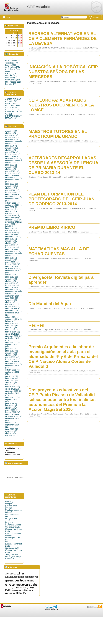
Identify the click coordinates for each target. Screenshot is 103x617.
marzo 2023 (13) (12, 171)
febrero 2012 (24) (12, 387)
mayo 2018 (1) (11, 241)
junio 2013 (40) (11, 351)
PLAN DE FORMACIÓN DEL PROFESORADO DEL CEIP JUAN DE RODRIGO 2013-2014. (61, 199)
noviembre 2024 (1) (13, 142)
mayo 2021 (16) (12, 209)
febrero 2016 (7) (12, 285)
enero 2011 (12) (12, 414)
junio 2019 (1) (11, 228)
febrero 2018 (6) (12, 247)
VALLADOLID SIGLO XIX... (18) (12, 108)
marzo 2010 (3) (11, 435)
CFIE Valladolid (38, 7)
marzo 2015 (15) (12, 304)
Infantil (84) (10, 78)
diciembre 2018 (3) (13, 237)
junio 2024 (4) (11, 146)
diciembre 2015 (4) (13, 289)
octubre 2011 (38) (12, 397)
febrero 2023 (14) (12, 173)
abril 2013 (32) (11, 355)
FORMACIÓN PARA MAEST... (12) (13, 117)
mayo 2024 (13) (12, 148)
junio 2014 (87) (11, 323)
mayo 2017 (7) (11, 260)
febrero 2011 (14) (12, 412)
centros (20, 580)
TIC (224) (9, 59)
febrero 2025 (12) (12, 137)
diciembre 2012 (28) (13, 363)
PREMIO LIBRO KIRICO (52, 227)
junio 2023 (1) (11, 165)
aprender (9, 581)
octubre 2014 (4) (12, 317)
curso (28, 584)
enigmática (13, 588)
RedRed (36, 325)
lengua (27, 588)
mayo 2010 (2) (11, 431)
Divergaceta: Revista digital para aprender (61, 280)
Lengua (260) (11, 65)
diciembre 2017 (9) (13, 251)
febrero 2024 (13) (12, 154)
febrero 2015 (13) (12, 306)
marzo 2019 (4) (11, 230)
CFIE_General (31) (13, 61)
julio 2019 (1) (10, 226)
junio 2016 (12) (11, 277)
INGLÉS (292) (11, 75)
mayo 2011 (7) (11, 406)
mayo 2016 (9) (11, 279)
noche (16, 590)
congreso (18, 584)
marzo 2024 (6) (11, 152)
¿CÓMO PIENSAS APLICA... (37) (13, 100)
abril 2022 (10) (11, 188)
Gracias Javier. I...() (13, 529)
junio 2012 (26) (11, 378)
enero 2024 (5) (11, 156)
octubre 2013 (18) (12, 342)
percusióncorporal (26, 590)
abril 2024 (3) (10, 150)
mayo (32, 588)
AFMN (10, 573)
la (24, 588)
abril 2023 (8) (10, 169)
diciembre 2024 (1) (13, 139)
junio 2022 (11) (11, 184)
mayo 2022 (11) (12, 186)
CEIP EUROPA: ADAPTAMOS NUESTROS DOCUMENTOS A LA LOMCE (61, 105)
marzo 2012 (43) (12, 385)
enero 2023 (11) (12, 175)
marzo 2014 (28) (12, 330)
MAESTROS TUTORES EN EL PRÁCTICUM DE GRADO (58, 134)
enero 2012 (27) (12, 389)
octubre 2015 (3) (12, 294)
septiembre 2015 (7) (13, 296)
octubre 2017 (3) (12, 256)
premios (8, 593)
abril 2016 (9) (10, 281)
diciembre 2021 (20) (13, 196)
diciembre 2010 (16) (13, 416)
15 (5, 574)
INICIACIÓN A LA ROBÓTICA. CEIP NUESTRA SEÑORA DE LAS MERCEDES (63, 71)
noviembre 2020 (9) (13, 222)
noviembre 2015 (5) (13, 292)
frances (19, 588)
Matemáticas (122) (13, 82)
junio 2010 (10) (11, 429)
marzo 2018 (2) (11, 245)
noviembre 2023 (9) (13, 161)
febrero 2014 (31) (12, 332)
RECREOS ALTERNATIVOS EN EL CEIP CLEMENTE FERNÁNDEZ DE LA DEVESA (63, 38)
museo (8, 590)
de (35, 584)
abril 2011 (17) (11, 408)
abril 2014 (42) (11, 328)
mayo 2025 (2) (11, 131)
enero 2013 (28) (12, 361)
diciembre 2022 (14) (13, 177)
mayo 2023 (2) (11, 167)
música (13, 590)
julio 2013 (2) (10, 349)
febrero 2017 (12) (12, 264)
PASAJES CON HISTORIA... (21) (12, 104)
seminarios (19, 592)
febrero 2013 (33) (12, 359)
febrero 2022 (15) (12, 192)
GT (23, 574)
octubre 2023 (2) (12, 163)
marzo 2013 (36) (12, 357)
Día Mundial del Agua (50, 303)
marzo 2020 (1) (11, 224)
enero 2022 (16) (12, 194)
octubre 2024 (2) (12, 144)
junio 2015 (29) (11, 298)
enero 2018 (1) (11, 249)
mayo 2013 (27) (12, 353)
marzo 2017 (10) (12, 262)
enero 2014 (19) (12, 334)
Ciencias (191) (11, 73)
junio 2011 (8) (11, 404)
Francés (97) (10, 84)
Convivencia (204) (12, 80)
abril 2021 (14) (11, 211)
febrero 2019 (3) (12, 232)
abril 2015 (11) (11, 302)
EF (19, 573)
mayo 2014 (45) (12, 325)
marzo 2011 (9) (11, 410)
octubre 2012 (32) (12, 370)
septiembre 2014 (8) (13, 319)
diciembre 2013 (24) (13, 336)
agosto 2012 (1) (12, 376)
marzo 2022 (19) (12, 190)
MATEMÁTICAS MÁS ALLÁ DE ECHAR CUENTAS (59, 251)
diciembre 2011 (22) (13, 391)
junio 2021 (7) (11, 207)
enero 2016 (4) (11, 287)
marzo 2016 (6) (11, 283)
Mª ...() (13, 544)
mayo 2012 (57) (12, 380)
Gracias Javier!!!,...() (13, 550)
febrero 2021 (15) (12, 216)
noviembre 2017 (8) (13, 254)
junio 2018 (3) (11, 239)
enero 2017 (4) (11, 266)
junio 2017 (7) (11, 258)
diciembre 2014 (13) (13, 311)
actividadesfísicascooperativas (21, 576)
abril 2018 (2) (10, 243)
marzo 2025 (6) (11, 135)
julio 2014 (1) (10, 321)
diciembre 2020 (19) (13, 220)
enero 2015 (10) (12, 309)
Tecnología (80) (11, 63)
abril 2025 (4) (10, 133)
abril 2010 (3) (10, 433)
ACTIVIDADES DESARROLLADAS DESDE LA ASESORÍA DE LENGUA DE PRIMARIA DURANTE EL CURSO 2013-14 (63, 165)
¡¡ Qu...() (13, 523)
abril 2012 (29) (11, 382)
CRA (15, 574)
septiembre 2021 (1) (13, 205)
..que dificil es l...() (13, 556)
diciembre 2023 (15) (13, 158)
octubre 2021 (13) (12, 203)
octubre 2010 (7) (12, 423)
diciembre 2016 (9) (13, 268)
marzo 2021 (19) (12, 213)
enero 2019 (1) (11, 235)
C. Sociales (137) (12, 67)
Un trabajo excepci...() (11, 504)
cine (8, 584)
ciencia (30, 580)
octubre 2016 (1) (12, 275)
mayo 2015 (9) (11, 300)
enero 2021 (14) (12, 218)
